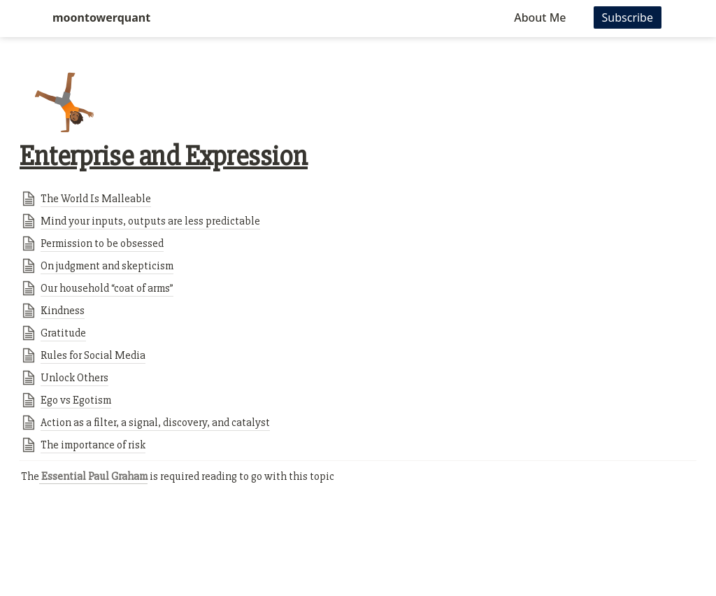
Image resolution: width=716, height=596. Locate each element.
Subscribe (627, 17)
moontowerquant (101, 17)
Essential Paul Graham (93, 476)
